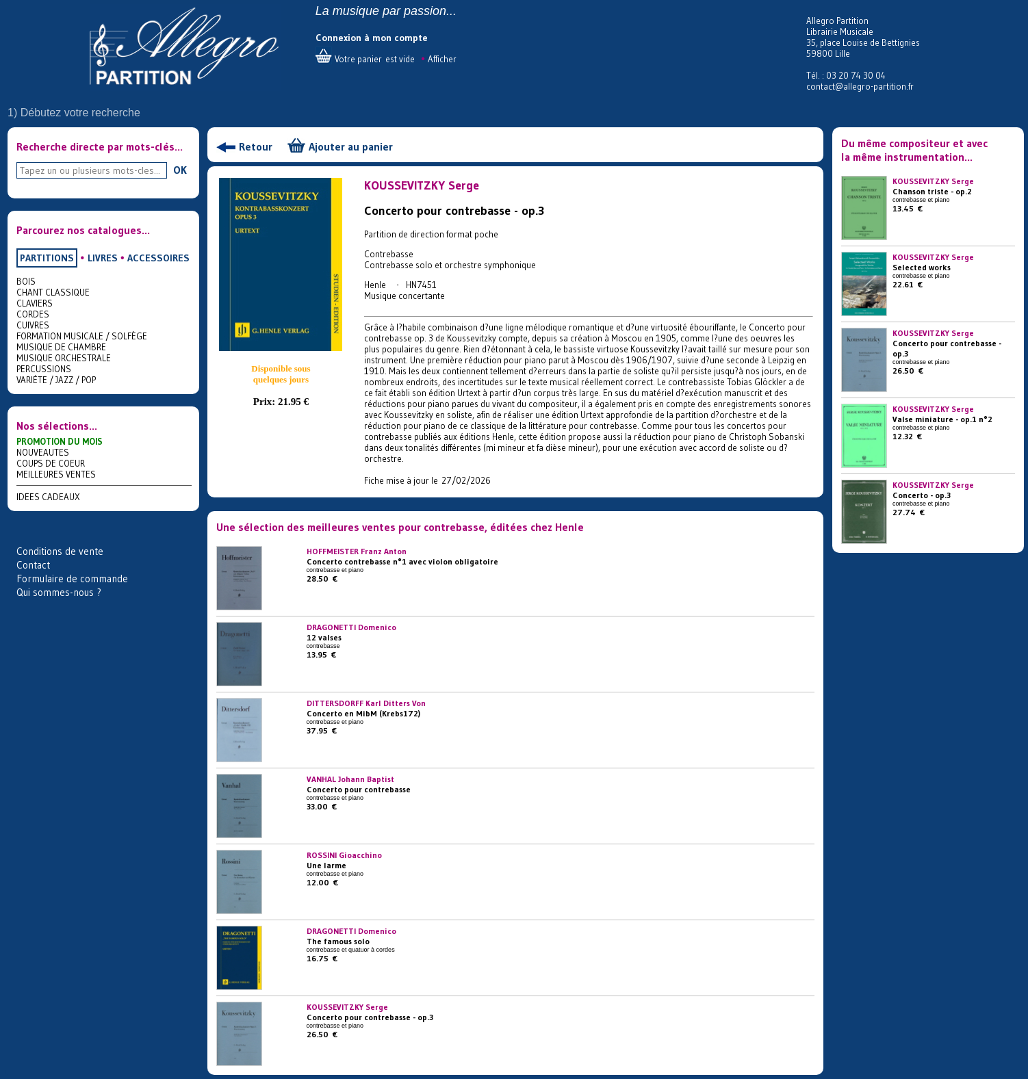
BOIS (26, 281)
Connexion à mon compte (372, 37)
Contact (33, 564)
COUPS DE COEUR (50, 463)
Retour (255, 146)
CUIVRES (32, 325)
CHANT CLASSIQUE (53, 292)
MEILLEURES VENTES (56, 474)
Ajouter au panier (351, 146)
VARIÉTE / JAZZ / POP (56, 379)
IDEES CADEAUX (48, 496)
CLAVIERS (34, 303)
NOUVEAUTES (42, 452)
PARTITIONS (47, 258)
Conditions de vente (59, 551)
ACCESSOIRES (158, 258)
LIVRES (103, 258)
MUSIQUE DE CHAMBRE (61, 346)
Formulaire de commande (72, 578)
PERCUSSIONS (43, 368)
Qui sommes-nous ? (58, 592)
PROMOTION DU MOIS (59, 441)
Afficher (442, 58)
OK (180, 170)
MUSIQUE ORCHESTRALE (63, 357)
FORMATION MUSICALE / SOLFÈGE (81, 335)
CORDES (32, 314)
